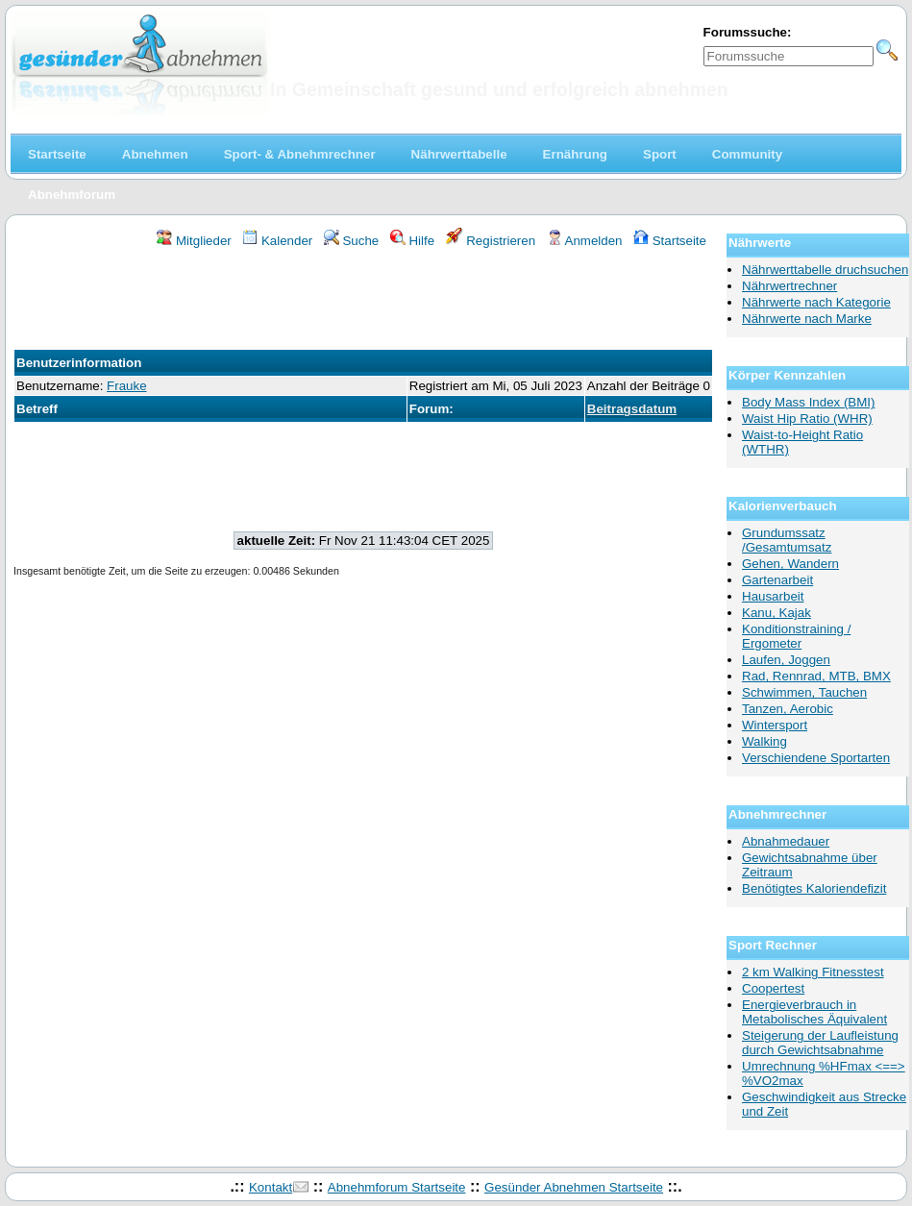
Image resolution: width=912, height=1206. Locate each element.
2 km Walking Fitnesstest (813, 972)
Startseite (669, 241)
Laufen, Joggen (786, 659)
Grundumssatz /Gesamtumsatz (786, 540)
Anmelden (585, 241)
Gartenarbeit (777, 580)
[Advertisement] (363, 301)
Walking (764, 741)
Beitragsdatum (632, 409)
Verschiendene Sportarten (816, 758)
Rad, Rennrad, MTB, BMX (816, 676)
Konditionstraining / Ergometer (796, 636)
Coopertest (773, 988)
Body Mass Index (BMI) (808, 402)
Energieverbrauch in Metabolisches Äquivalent (814, 1011)
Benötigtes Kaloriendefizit (814, 888)
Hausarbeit (772, 596)
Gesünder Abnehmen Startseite (573, 1187)
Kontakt (270, 1187)
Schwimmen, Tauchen (804, 692)
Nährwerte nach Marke (807, 318)
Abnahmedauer (785, 841)
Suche (352, 241)
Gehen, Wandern (790, 563)
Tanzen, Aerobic (787, 708)
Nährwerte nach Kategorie (816, 302)
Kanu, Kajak (776, 612)
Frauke (126, 386)
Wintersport (774, 725)
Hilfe (412, 241)
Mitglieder (194, 241)
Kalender (277, 241)
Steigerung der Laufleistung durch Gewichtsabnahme (820, 1042)
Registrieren (491, 241)
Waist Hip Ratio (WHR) (807, 418)
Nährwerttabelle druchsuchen (825, 269)
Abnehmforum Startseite (397, 1187)
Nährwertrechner (789, 286)
